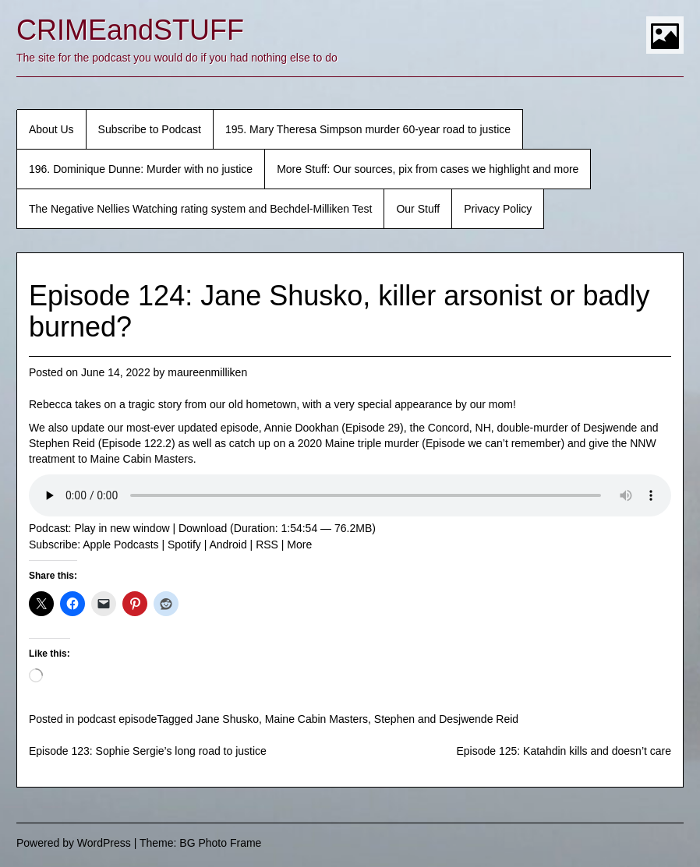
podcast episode (117, 719)
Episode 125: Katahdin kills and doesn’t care (563, 751)
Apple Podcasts (120, 544)
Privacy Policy (498, 209)
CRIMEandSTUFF (130, 30)
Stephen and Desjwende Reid (446, 719)
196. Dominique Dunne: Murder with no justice (141, 169)
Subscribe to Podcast (149, 129)
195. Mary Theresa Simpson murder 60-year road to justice (368, 129)
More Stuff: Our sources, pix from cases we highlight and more (427, 169)
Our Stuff (418, 209)
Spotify (184, 544)
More (299, 544)
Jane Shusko (227, 719)
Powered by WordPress (73, 843)
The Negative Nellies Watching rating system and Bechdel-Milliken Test (200, 209)
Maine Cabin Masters (316, 719)
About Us (51, 129)
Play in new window (121, 528)
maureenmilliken (207, 372)
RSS (267, 544)
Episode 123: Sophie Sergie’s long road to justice (148, 751)
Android (227, 544)
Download (203, 528)
